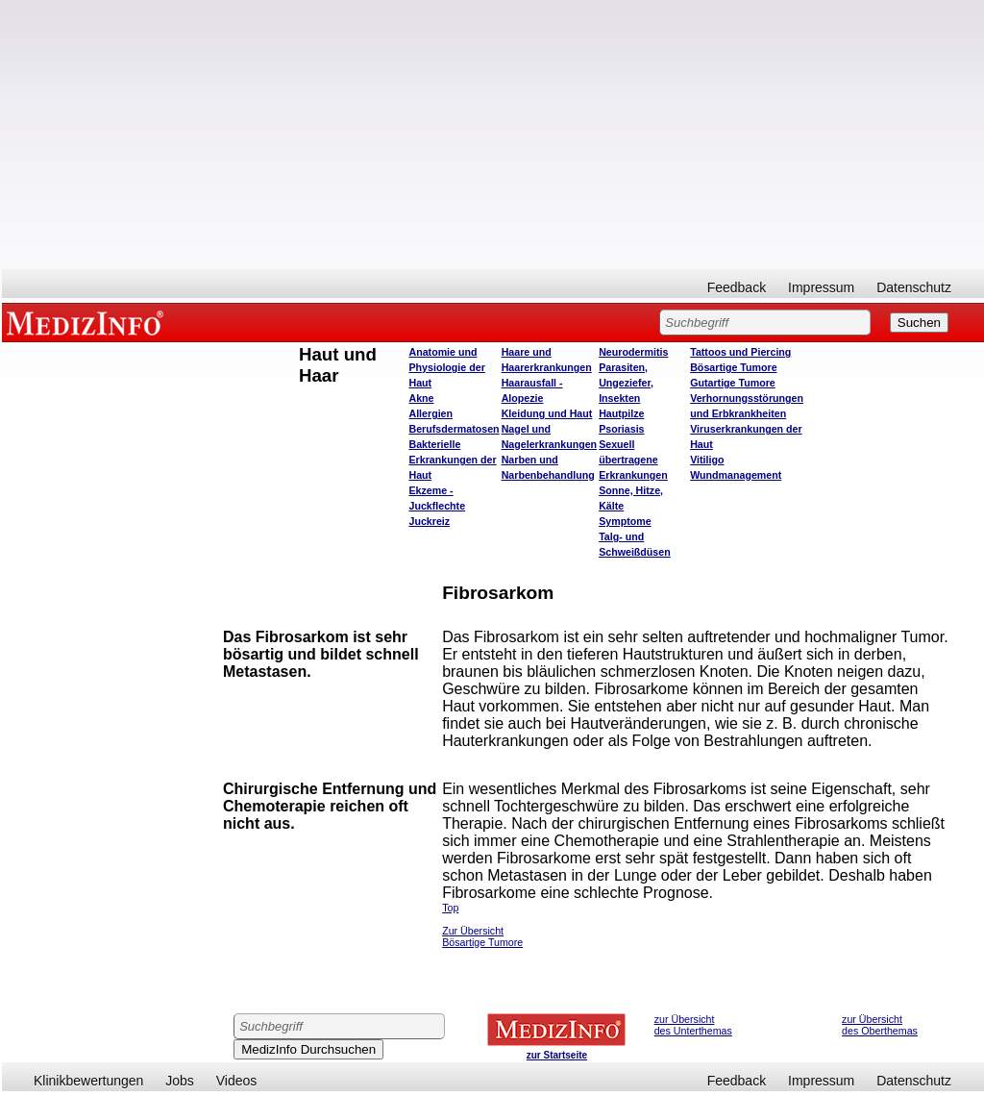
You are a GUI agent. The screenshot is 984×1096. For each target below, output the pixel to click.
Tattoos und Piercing (740, 352)
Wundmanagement (735, 475)
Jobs (179, 1080)
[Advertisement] (493, 134)
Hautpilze (621, 413)
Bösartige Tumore (733, 367)
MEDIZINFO (88, 322)
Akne (420, 398)
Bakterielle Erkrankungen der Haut (452, 459)
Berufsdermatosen (453, 429)
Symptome (625, 521)
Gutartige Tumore (732, 382)
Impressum (821, 287)
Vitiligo (707, 459)
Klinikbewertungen (88, 1080)
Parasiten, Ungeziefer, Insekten (626, 382)
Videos (237, 1080)
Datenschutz (913, 287)
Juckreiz (429, 521)
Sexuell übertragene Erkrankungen (633, 459)
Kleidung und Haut (547, 413)
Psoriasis (621, 429)
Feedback (736, 287)
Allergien (430, 413)
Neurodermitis (633, 352)
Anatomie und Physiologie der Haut (446, 367)
